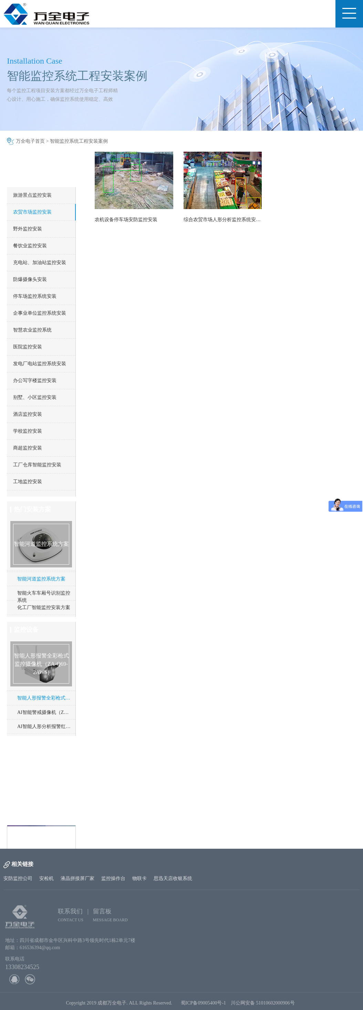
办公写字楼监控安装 (34, 380)
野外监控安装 (27, 228)
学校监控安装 (27, 431)
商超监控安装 (27, 447)
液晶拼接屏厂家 (77, 878)
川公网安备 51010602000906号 (264, 1005)
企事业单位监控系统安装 (39, 313)
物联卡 (139, 878)
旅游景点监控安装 (32, 195)
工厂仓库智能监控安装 (37, 464)
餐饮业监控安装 (30, 245)
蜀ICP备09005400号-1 (203, 1005)
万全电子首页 (30, 141)
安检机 (46, 878)
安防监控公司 (17, 878)
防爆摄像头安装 (30, 279)
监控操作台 (113, 878)
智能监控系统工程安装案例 (79, 141)
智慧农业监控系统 (32, 330)
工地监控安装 (27, 481)
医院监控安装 (27, 346)
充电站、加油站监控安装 (39, 262)
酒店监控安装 (27, 414)
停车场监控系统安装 (34, 296)
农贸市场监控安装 (32, 212)
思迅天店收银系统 (173, 878)
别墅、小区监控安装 (34, 397)
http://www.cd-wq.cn (39, 845)
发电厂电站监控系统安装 (39, 363)
